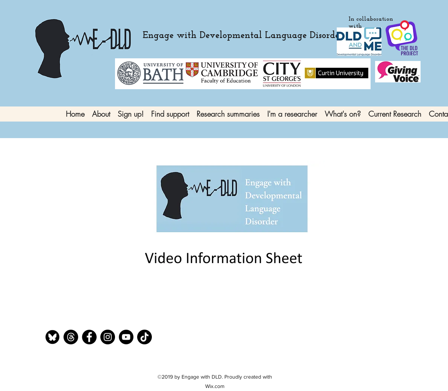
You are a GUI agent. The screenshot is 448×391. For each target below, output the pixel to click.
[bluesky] (52, 337)
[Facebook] (89, 337)
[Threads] (71, 337)
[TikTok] (144, 337)
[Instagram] (107, 337)
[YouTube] (126, 337)
